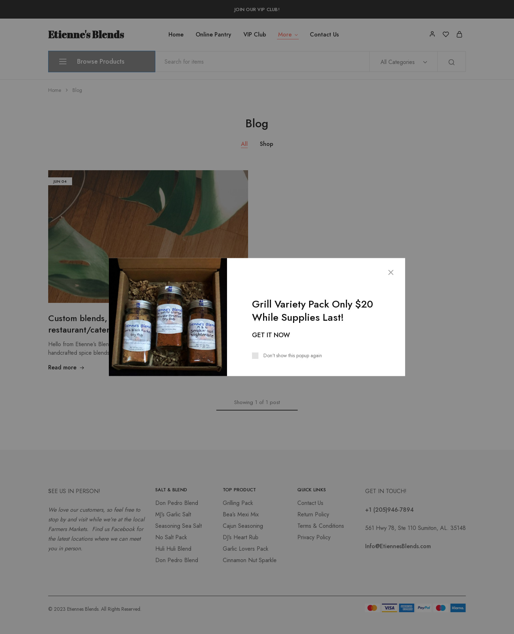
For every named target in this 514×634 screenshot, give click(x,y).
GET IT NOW (271, 335)
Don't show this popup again (292, 355)
